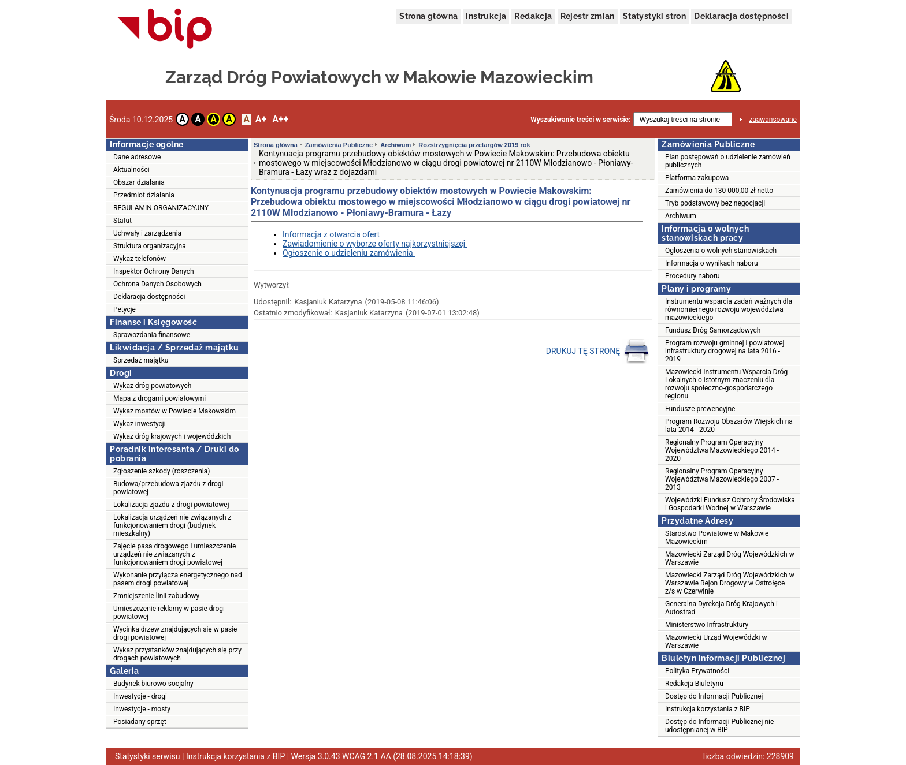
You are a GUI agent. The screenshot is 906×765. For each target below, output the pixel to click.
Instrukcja (486, 16)
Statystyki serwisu (147, 756)
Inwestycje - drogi (140, 696)
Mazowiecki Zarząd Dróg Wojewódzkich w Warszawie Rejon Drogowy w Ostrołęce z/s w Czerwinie (729, 583)
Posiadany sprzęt (139, 722)
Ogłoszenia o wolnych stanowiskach (721, 251)
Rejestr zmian (587, 16)
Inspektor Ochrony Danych (153, 271)
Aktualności (131, 170)
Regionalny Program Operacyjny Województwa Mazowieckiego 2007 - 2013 (722, 479)
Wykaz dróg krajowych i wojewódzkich (172, 436)
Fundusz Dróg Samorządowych (712, 330)
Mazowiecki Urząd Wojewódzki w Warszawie (716, 641)
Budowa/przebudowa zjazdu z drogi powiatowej (168, 488)
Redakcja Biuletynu (694, 684)
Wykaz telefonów (139, 259)
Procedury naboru (692, 276)
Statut (122, 221)
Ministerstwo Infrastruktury (706, 625)
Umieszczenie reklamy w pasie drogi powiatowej (169, 612)
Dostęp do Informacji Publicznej (714, 696)
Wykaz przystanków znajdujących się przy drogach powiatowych (177, 654)
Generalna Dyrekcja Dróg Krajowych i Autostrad (721, 608)
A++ (280, 119)
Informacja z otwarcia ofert (332, 234)
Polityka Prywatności (697, 671)
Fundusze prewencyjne (700, 409)
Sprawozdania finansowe (151, 335)
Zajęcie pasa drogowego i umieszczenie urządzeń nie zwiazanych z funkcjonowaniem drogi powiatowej (174, 554)
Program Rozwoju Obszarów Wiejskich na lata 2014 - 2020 (729, 425)
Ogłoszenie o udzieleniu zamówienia (349, 253)
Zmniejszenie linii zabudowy (156, 596)
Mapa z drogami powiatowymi (159, 398)
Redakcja (533, 16)
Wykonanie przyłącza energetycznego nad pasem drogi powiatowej (177, 579)
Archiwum (395, 144)
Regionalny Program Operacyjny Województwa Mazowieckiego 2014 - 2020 (722, 450)
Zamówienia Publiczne (339, 144)
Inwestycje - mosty (141, 709)
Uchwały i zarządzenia (147, 233)
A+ (260, 119)
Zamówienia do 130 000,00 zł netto (719, 190)
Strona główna (428, 16)
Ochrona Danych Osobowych (157, 284)
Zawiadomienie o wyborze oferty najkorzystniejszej (375, 243)
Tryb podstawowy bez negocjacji (715, 203)
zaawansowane (773, 119)
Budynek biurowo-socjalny (153, 684)
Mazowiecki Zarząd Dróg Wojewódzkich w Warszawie (729, 558)
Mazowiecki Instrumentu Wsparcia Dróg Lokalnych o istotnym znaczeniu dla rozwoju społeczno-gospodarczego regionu (726, 384)
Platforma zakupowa (697, 178)
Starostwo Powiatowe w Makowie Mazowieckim (716, 537)
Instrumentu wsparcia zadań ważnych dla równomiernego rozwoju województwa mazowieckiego (728, 309)
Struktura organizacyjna (149, 246)
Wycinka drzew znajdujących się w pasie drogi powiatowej (175, 633)
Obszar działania (139, 182)
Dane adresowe (137, 157)
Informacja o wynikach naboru (711, 263)
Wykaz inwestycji (139, 424)
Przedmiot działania (143, 195)
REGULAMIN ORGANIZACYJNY (161, 208)
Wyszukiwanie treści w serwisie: (580, 119)
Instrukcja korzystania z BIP (707, 709)
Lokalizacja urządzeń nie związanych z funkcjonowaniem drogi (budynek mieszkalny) (172, 525)
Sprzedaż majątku (140, 360)
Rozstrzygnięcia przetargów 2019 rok (474, 144)
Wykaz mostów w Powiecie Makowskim (174, 411)
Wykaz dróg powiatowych (152, 386)
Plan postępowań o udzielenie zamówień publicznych (727, 161)
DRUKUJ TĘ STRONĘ (597, 351)
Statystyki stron (654, 16)
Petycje (124, 309)
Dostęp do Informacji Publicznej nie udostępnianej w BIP (719, 726)
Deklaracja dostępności (741, 16)
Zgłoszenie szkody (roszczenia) (161, 471)
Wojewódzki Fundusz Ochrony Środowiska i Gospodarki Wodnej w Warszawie (730, 504)
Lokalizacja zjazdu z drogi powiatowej (171, 505)
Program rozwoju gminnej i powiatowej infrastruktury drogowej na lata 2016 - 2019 (724, 351)
